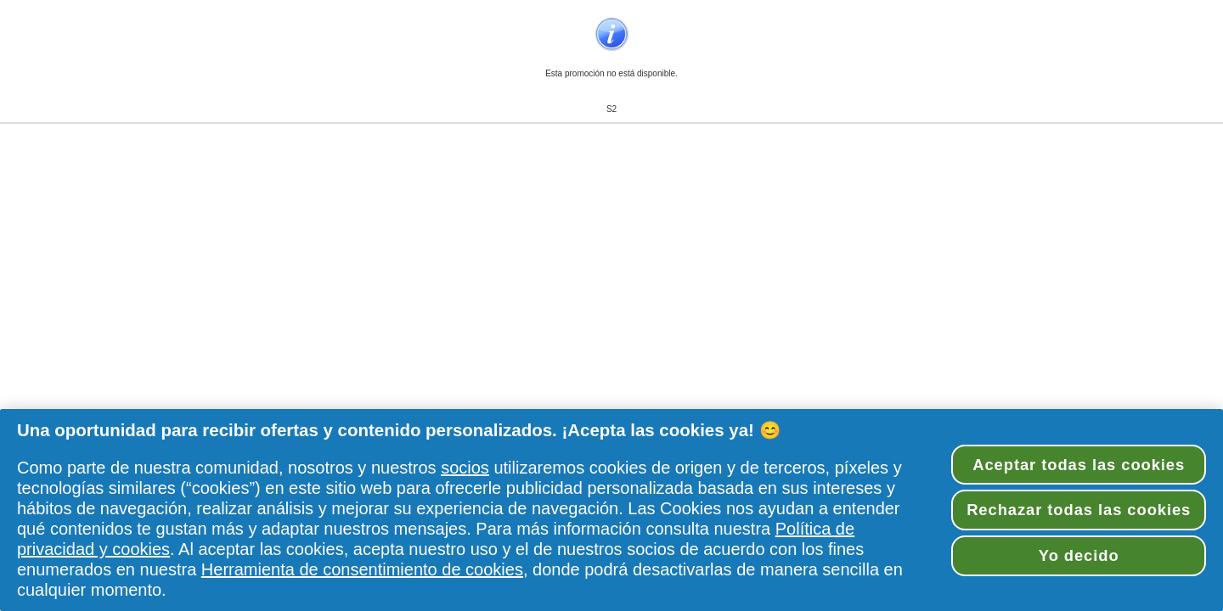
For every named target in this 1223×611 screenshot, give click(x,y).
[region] (611, 510)
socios (465, 467)
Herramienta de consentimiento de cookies (362, 569)
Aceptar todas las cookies (1078, 465)
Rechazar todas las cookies (1079, 510)
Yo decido (1079, 555)
